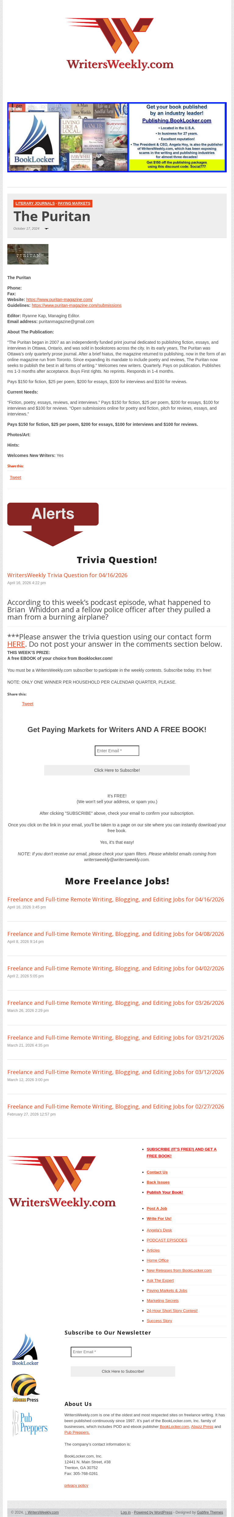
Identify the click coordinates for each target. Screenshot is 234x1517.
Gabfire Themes (210, 1512)
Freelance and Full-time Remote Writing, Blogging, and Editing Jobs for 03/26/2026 (115, 1002)
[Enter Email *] (117, 751)
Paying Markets (74, 203)
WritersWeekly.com (42, 1512)
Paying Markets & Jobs (167, 1290)
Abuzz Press (202, 1426)
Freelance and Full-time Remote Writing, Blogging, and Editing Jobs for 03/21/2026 (115, 1037)
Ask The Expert (160, 1280)
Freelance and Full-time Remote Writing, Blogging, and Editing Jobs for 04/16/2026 (115, 899)
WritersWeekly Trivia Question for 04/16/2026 (67, 575)
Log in (126, 1512)
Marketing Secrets (163, 1300)
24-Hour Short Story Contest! (172, 1310)
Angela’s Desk (159, 1230)
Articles (153, 1250)
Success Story (159, 1320)
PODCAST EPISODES (167, 1240)
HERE (16, 644)
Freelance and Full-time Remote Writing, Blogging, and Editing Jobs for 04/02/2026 (115, 968)
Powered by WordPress (153, 1512)
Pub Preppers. (77, 1432)
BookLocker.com (174, 1426)
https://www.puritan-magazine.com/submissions (77, 305)
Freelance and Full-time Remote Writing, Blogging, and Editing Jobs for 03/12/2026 (115, 1072)
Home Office (158, 1260)
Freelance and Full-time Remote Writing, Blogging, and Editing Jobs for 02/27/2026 (115, 1106)
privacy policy (76, 1485)
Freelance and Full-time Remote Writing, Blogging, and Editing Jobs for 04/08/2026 (115, 933)
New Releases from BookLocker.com (179, 1270)
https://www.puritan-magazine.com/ (59, 299)
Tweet (15, 477)
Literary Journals (35, 203)
